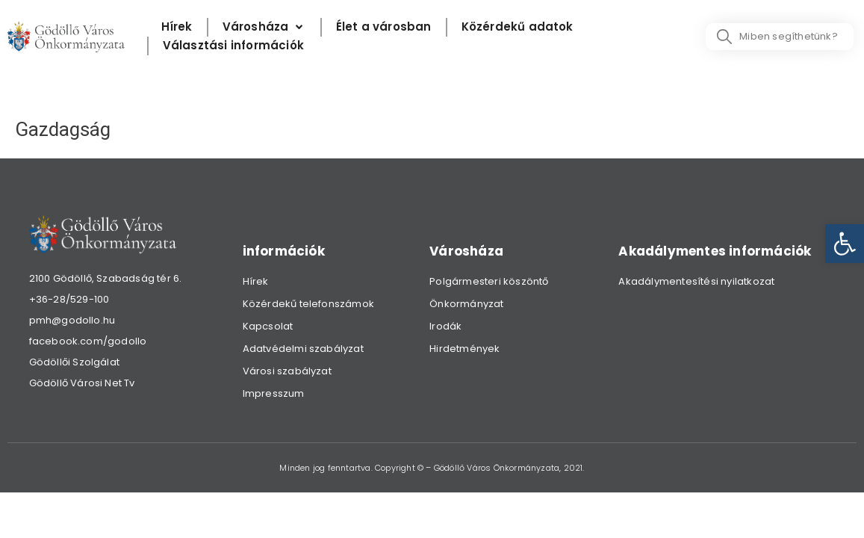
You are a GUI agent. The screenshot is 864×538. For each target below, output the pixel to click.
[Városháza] (264, 27)
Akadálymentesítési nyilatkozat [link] (696, 281)
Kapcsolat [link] (268, 326)
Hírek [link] (256, 281)
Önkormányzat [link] (466, 304)
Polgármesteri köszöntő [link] (488, 281)
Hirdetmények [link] (464, 348)
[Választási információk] (233, 46)
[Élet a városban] (384, 27)
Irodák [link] (445, 326)
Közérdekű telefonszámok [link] (309, 304)
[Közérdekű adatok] (517, 27)
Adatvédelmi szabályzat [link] (303, 348)
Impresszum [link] (274, 393)
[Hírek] (177, 27)
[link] (844, 243)
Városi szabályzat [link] (287, 371)
